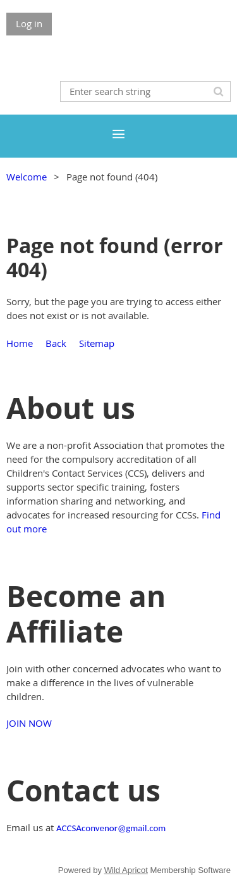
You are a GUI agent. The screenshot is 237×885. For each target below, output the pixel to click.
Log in (29, 23)
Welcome (26, 176)
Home (19, 343)
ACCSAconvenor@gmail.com (111, 828)
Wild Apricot (126, 870)
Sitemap (96, 343)
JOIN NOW (29, 723)
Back (56, 343)
